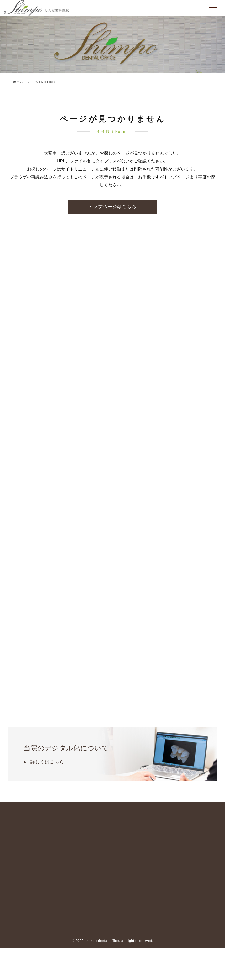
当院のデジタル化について (112, 755)
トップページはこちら (112, 207)
